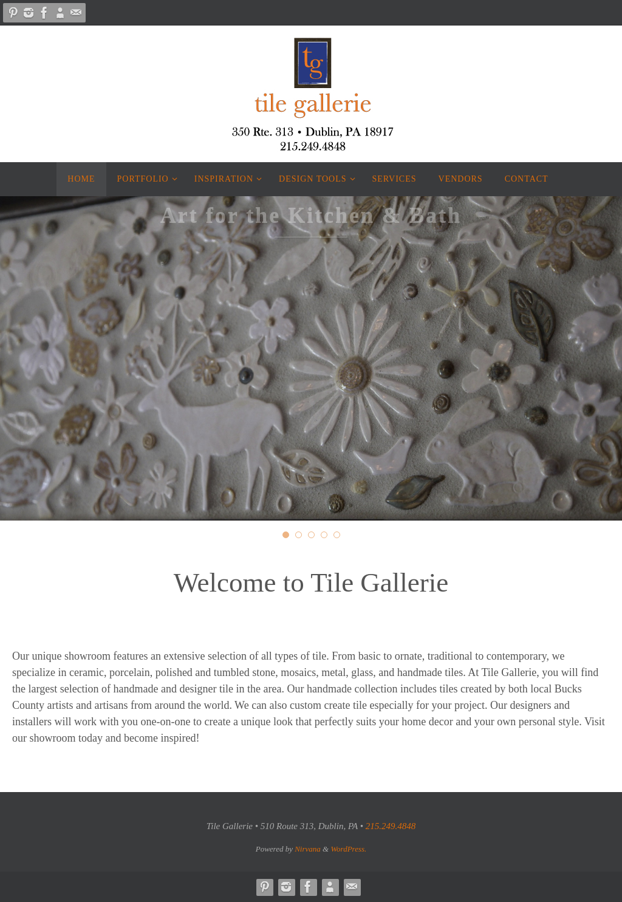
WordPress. (348, 848)
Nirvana (308, 848)
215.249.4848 (391, 826)
